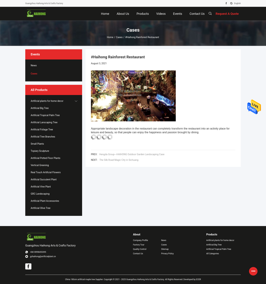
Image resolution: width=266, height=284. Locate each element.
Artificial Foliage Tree (42, 129)
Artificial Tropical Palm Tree (45, 115)
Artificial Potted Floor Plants (45, 158)
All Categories (212, 253)
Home (110, 37)
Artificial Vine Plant (41, 186)
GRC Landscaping (40, 193)
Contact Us (138, 253)
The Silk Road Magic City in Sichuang (118, 160)
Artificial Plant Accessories (45, 201)
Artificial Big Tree (40, 108)
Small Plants (37, 143)
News (34, 65)
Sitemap (165, 249)
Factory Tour (138, 245)
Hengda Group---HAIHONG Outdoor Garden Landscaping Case (131, 154)
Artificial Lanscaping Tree (44, 122)
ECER (198, 279)
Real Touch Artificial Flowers (46, 172)
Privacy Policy (167, 253)
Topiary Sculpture (40, 151)
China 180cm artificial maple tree (80, 279)
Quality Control (139, 249)
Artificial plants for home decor (47, 101)
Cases (119, 37)
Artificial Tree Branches (43, 136)
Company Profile (140, 240)
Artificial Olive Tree (40, 208)
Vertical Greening (40, 165)
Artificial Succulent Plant (43, 179)
